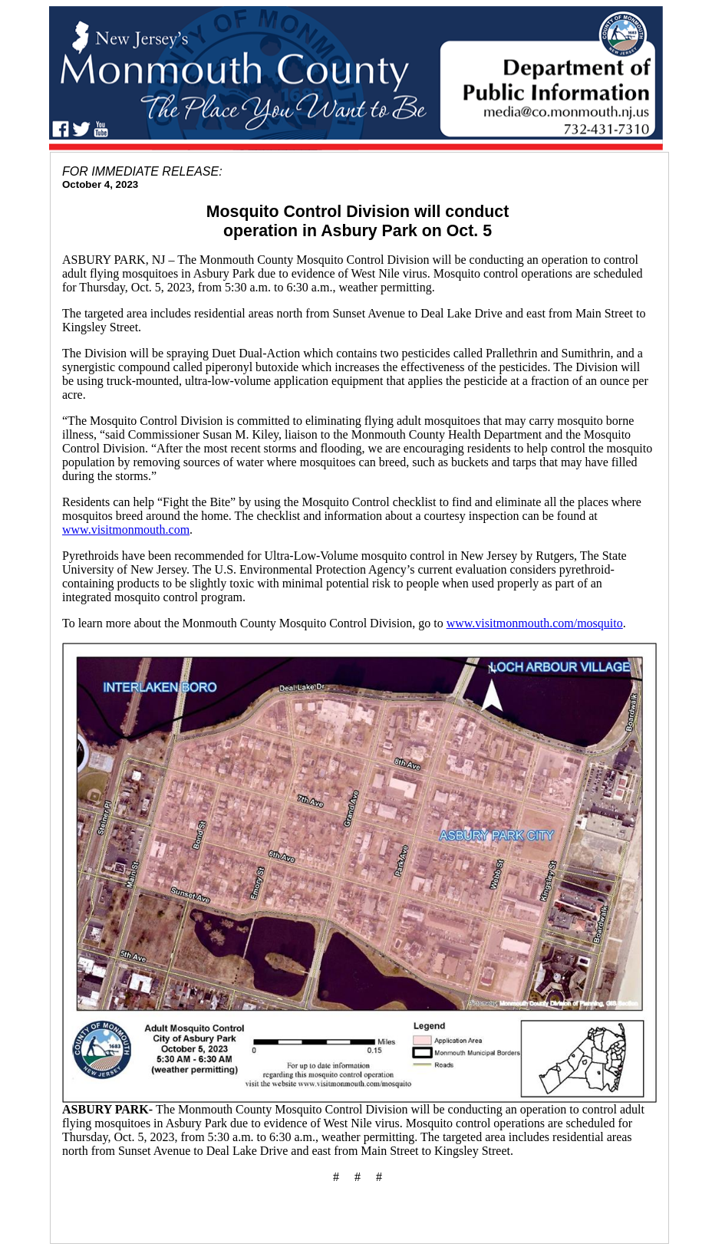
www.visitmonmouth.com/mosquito (535, 623)
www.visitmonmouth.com (126, 529)
